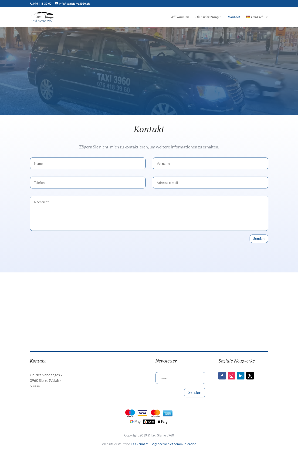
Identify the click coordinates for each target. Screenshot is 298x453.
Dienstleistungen (208, 17)
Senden (258, 238)
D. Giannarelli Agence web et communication (163, 444)
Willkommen (179, 17)
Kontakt (234, 17)
